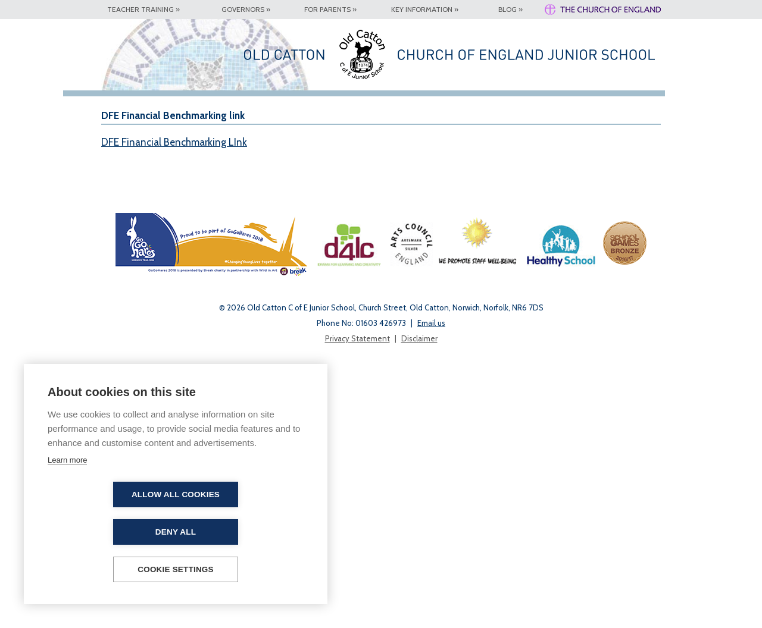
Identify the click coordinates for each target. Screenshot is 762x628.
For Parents (274, 105)
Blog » (510, 9)
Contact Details (372, 105)
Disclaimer (419, 606)
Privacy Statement (357, 606)
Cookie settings (176, 569)
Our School (161, 105)
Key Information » (424, 9)
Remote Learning (678, 105)
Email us (431, 590)
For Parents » (330, 9)
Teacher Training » (143, 9)
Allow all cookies (107, 531)
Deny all (244, 531)
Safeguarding (433, 101)
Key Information (217, 105)
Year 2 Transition (565, 105)
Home (119, 101)
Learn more (67, 497)
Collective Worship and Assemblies (624, 112)
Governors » (245, 9)
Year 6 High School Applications (502, 108)
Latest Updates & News (322, 108)
